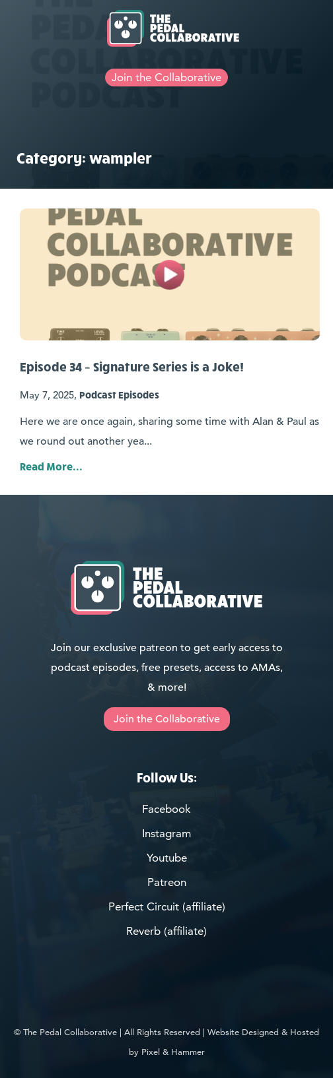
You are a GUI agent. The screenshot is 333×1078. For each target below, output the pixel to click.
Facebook (166, 808)
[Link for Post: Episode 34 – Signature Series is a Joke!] (170, 274)
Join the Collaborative (166, 77)
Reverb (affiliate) (166, 930)
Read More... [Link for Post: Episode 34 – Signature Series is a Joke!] (51, 466)
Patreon (166, 882)
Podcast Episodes (119, 394)
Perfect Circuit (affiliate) (166, 906)
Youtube (167, 857)
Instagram (166, 833)
